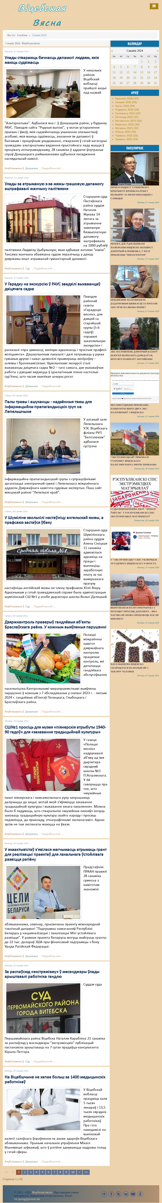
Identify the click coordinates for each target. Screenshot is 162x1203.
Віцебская (42, 8)
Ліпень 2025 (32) (125, 131)
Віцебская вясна (42, 1192)
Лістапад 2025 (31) (127, 117)
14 (134, 72)
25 (114, 83)
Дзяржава (31, 168)
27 (127, 83)
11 (114, 72)
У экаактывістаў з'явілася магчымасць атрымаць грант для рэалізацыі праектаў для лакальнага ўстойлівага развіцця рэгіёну (56, 855)
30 (148, 83)
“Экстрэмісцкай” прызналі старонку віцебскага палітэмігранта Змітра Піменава (133, 461)
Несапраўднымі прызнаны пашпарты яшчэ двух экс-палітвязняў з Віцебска (129, 409)
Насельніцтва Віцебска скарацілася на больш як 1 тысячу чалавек (129, 668)
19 (120, 77)
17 (155, 72)
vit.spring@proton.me (27, 1199)
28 (134, 83)
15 (141, 72)
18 (114, 77)
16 (148, 72)
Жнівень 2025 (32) (126, 128)
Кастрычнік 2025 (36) (128, 120)
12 (120, 72)
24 (155, 77)
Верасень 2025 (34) (127, 124)
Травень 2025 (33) (126, 139)
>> (86, 1172)
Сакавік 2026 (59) (126, 102)
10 (72, 1172)
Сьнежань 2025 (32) (127, 113)
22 (141, 77)
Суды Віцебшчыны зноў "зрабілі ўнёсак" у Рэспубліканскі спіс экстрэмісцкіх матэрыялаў (133, 513)
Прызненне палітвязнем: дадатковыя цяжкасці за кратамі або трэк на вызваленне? (134, 303)
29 (141, 83)
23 (148, 77)
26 (120, 83)
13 (127, 72)
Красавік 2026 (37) (126, 98)
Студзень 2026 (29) (127, 109)
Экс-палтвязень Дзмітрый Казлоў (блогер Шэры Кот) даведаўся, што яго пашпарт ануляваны (134, 355)
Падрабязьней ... (52, 168)
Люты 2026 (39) (125, 106)
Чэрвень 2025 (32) (126, 135)
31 (155, 83)
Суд (27, 268)
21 (134, 77)
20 (127, 77)
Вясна (47, 22)
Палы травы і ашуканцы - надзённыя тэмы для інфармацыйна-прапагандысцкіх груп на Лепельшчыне (48, 407)
